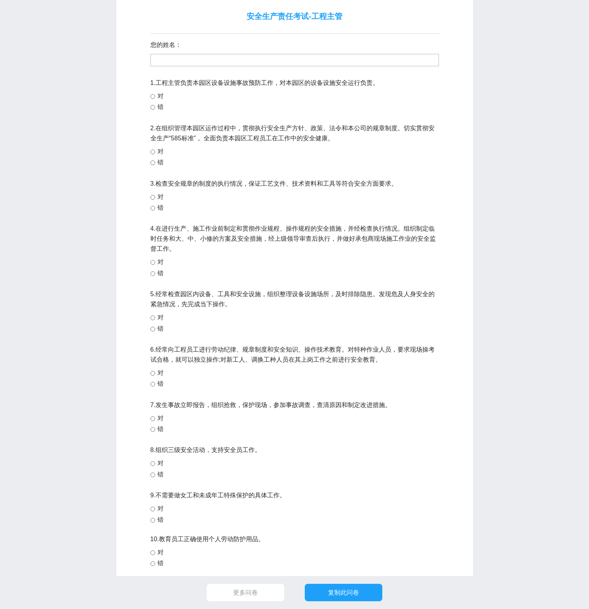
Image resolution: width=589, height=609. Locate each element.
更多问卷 (245, 592)
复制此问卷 (343, 592)
